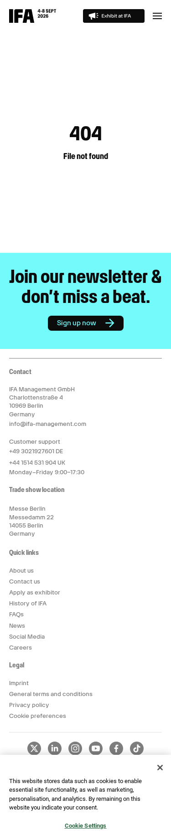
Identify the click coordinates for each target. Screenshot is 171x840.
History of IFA (28, 603)
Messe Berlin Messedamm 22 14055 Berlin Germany (31, 521)
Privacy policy (29, 705)
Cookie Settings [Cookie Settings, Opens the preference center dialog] (86, 828)
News (17, 625)
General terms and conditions (51, 694)
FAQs (16, 614)
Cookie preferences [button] (37, 715)
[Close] (160, 770)
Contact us (24, 581)
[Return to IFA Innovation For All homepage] (32, 20)
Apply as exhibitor (34, 592)
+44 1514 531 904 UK (37, 462)
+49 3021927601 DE (36, 451)
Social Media (27, 636)
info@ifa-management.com (47, 423)
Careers (20, 647)
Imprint (19, 683)
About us (21, 570)
